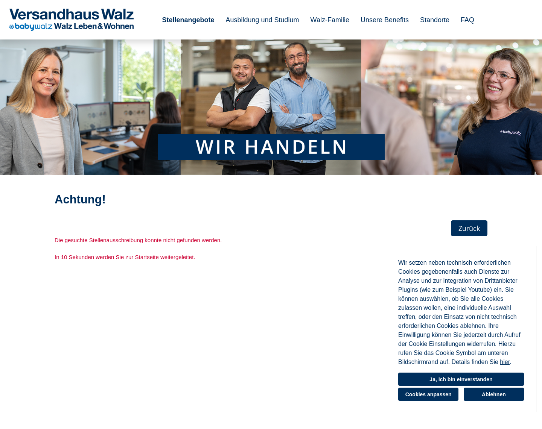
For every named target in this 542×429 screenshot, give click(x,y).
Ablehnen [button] (494, 394)
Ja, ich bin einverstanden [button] (460, 379)
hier (505, 362)
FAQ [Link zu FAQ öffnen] (467, 20)
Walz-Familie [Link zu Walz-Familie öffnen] (330, 20)
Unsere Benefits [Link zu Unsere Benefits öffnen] (385, 20)
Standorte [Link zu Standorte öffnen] (434, 20)
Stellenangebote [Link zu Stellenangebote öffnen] (188, 20)
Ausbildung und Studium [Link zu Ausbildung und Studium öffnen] (262, 20)
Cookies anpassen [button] (428, 394)
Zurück (469, 228)
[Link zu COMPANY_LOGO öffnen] (71, 19)
